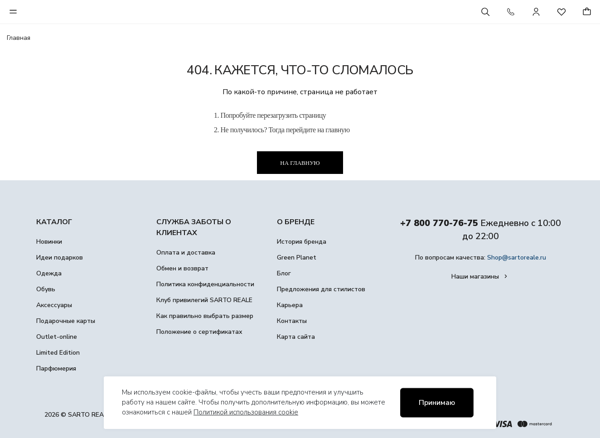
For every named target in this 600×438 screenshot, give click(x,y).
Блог (284, 273)
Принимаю (437, 403)
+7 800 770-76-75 (439, 223)
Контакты (292, 321)
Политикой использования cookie (246, 412)
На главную (299, 162)
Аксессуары (54, 305)
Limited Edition (58, 352)
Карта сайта (296, 336)
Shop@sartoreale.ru (516, 257)
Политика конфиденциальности (205, 284)
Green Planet (296, 257)
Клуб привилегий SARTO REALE (204, 300)
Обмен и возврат (182, 268)
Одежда (49, 273)
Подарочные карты (65, 321)
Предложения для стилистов (321, 289)
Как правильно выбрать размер (204, 316)
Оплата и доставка (185, 252)
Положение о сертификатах (199, 331)
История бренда (301, 241)
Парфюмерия (56, 368)
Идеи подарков (59, 257)
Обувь (45, 289)
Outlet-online (56, 336)
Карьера (290, 305)
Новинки (49, 241)
